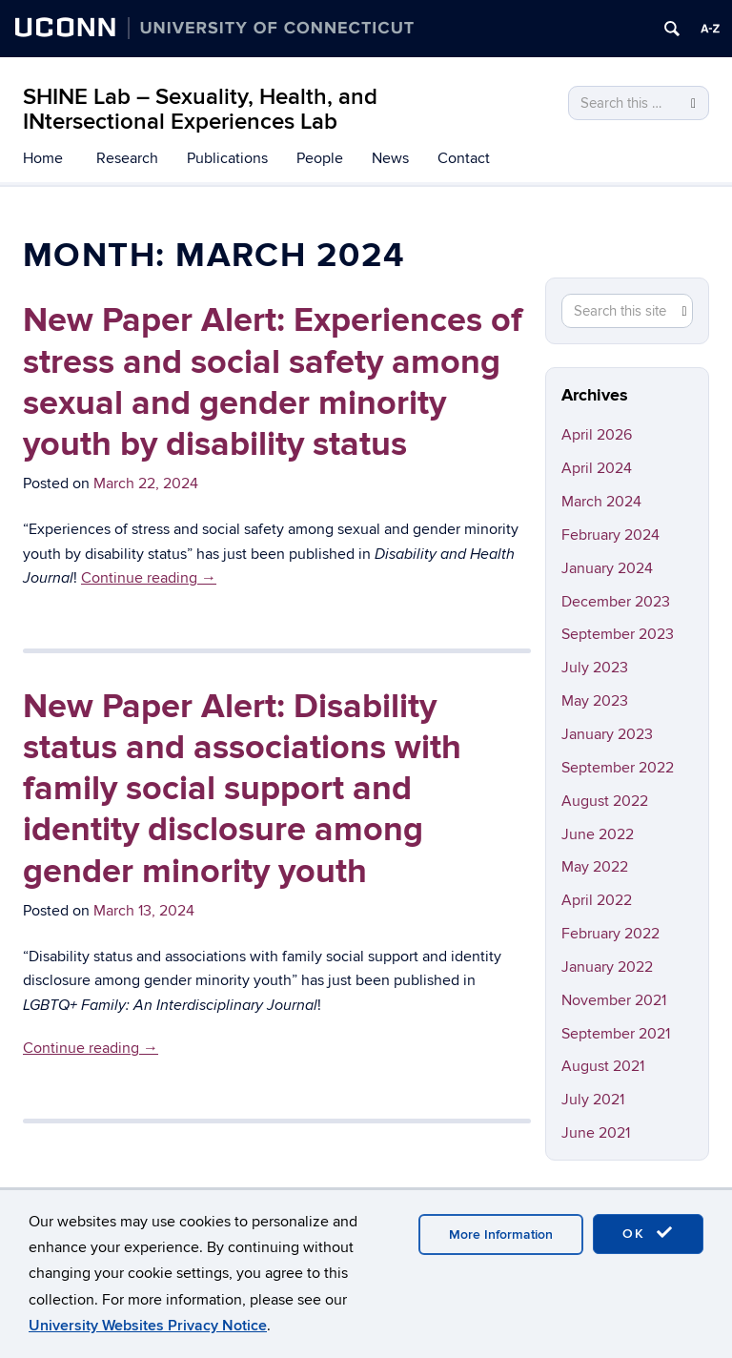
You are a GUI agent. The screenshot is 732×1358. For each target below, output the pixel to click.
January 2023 (607, 734)
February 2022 (610, 933)
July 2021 (592, 1099)
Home (43, 158)
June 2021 (595, 1132)
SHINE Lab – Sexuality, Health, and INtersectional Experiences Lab (200, 109)
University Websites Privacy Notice (148, 1325)
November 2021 (613, 1000)
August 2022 (604, 801)
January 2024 (607, 568)
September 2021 (615, 1033)
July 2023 (594, 667)
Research (127, 158)
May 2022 (594, 866)
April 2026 (596, 434)
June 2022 (597, 834)
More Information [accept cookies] (501, 1234)
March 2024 (601, 501)
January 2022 (607, 967)
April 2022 (596, 900)
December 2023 (615, 601)
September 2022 (617, 767)
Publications (227, 158)
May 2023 (594, 700)
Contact (463, 158)
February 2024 (610, 535)
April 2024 (596, 468)
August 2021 (602, 1066)
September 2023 (617, 634)
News (390, 158)
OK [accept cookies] (648, 1233)
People (319, 158)
